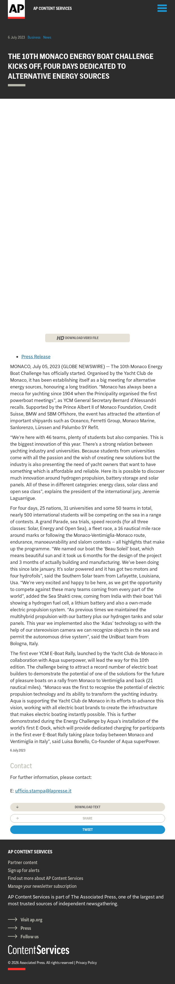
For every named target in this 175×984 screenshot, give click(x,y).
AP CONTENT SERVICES (30, 852)
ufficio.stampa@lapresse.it (43, 791)
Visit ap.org (31, 919)
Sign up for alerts (24, 870)
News (47, 37)
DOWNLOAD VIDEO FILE (82, 337)
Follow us (30, 936)
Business (34, 37)
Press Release (36, 356)
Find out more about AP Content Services (45, 878)
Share (87, 818)
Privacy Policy (86, 962)
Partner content (23, 862)
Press (26, 928)
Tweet (87, 829)
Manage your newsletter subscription (42, 886)
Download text (87, 807)
